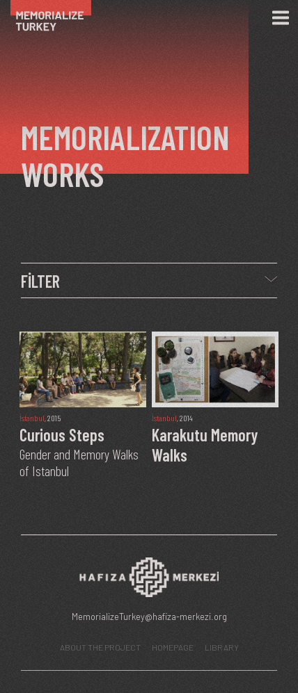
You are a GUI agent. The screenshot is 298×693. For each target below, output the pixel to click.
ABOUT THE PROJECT (100, 647)
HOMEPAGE (173, 647)
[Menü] (280, 18)
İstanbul (32, 418)
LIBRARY (222, 647)
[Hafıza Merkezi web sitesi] (149, 580)
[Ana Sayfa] (57, 17)
